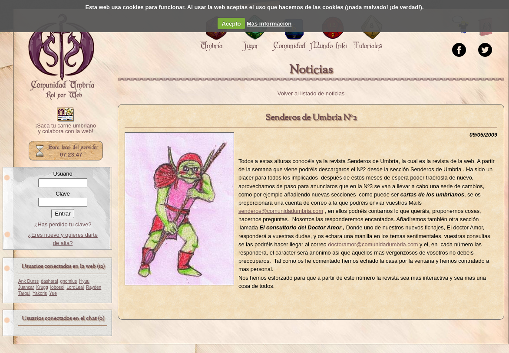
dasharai (49, 281)
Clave (63, 193)
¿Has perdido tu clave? (63, 224)
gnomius (68, 281)
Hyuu (84, 281)
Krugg (42, 287)
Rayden (93, 287)
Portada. (61, 56)
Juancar (26, 287)
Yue (53, 293)
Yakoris (40, 293)
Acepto (231, 23)
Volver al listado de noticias (311, 93)
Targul (24, 293)
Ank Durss (28, 281)
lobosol (57, 287)
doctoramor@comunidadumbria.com (373, 244)
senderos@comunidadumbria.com (280, 211)
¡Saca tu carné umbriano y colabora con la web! (65, 128)
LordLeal (75, 287)
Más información (269, 23)
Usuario (62, 173)
